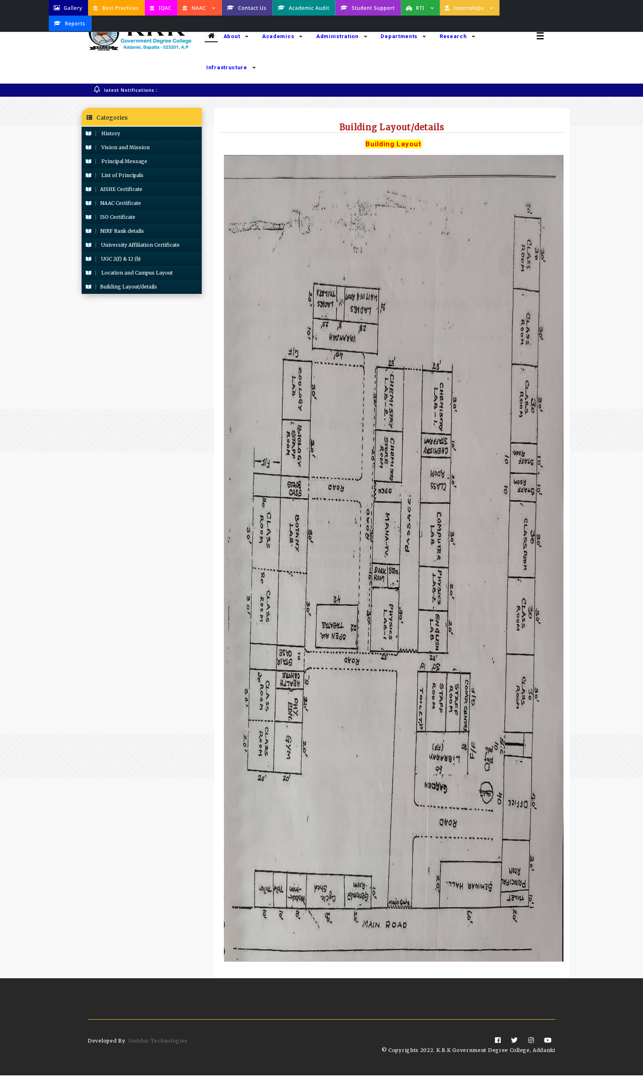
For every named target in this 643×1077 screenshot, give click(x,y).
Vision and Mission (118, 148)
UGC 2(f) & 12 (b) (113, 259)
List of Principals (115, 176)
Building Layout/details (121, 287)
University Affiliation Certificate (133, 245)
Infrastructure (231, 67)
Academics (282, 36)
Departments (403, 36)
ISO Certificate (110, 217)
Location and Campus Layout (129, 273)
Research (457, 36)
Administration (341, 36)
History (103, 134)
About (236, 36)
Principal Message (116, 162)
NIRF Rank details (115, 231)
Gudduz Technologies (158, 1042)
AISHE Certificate (114, 189)
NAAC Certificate (113, 203)
